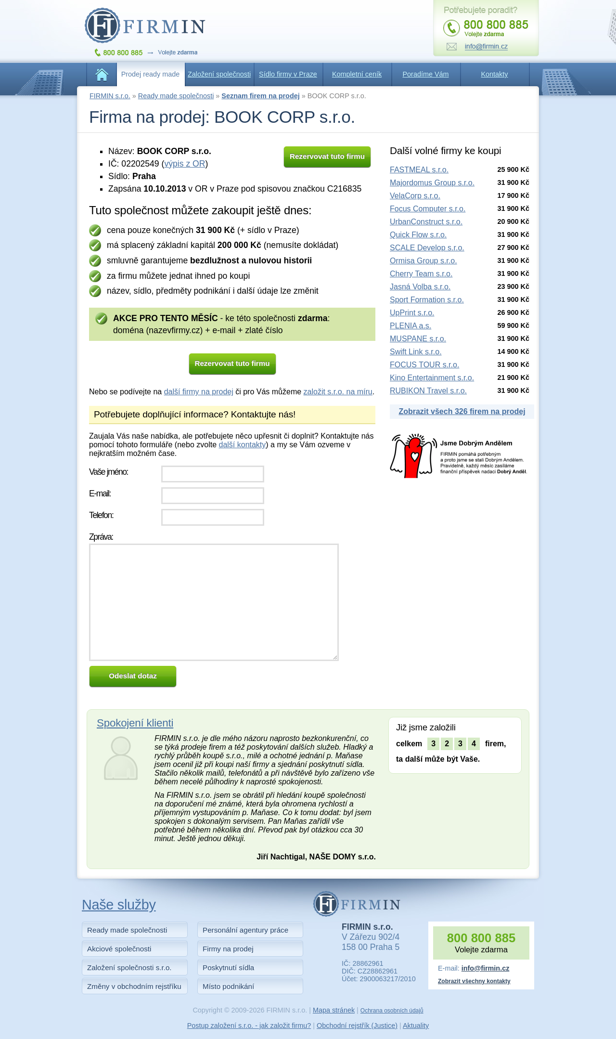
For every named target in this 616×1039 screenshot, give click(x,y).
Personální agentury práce (245, 930)
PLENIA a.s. (410, 326)
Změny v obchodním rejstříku (134, 986)
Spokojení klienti (135, 723)
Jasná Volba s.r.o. (420, 287)
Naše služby (119, 904)
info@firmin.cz (486, 968)
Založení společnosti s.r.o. (129, 967)
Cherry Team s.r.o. (421, 274)
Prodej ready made (150, 74)
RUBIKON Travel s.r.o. (428, 391)
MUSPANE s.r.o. (418, 339)
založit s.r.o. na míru (338, 392)
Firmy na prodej (228, 949)
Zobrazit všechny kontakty (474, 981)
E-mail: (100, 493)
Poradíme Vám (426, 74)
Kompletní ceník (357, 74)
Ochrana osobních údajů (392, 1010)
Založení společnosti (219, 74)
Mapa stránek (334, 1010)
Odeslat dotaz (133, 676)
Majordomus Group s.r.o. (432, 183)
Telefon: (101, 515)
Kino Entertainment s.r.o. (432, 378)
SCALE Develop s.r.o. (427, 248)
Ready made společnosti (176, 96)
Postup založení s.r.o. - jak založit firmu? (249, 1025)
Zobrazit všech (461, 411)
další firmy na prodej (198, 392)
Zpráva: (101, 537)
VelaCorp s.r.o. (415, 196)
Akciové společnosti (119, 949)
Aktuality (416, 1025)
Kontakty (494, 74)
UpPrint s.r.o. (412, 313)
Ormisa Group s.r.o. (423, 261)
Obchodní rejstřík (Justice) (357, 1025)
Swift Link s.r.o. (416, 352)
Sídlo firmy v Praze (288, 74)
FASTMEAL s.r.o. (419, 170)
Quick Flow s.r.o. (418, 235)
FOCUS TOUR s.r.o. (424, 365)
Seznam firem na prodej (260, 96)
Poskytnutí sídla (228, 967)
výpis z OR (184, 164)
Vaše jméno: (108, 472)
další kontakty (242, 445)
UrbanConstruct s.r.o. (426, 222)
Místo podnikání (228, 986)
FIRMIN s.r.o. (110, 96)
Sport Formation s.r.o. (427, 300)
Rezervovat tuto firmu (327, 156)
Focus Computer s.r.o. (427, 209)
